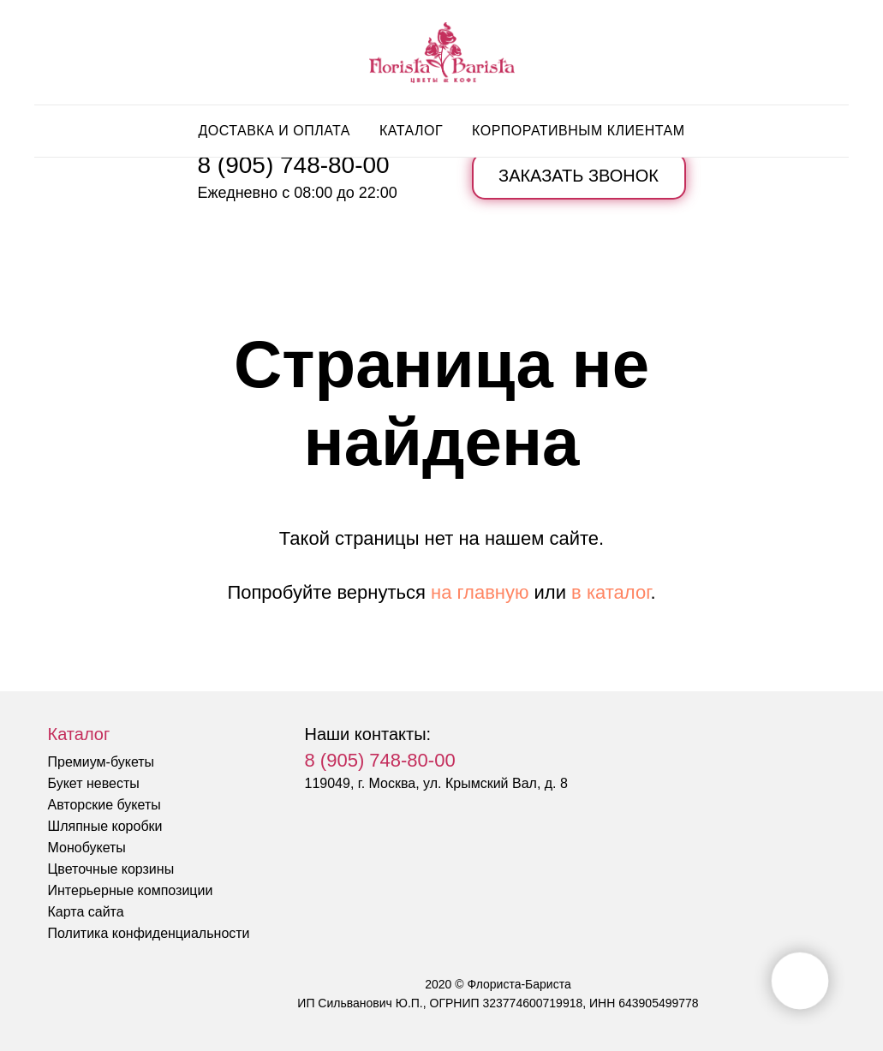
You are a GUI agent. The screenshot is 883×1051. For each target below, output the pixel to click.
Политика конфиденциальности (149, 933)
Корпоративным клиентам (578, 130)
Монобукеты (87, 847)
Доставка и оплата (274, 130)
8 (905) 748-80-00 (294, 165)
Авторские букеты (104, 804)
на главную (479, 592)
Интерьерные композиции (130, 890)
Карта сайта (86, 912)
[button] (579, 176)
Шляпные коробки (105, 826)
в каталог (610, 592)
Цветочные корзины (111, 869)
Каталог (411, 130)
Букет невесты (94, 783)
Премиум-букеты (101, 762)
